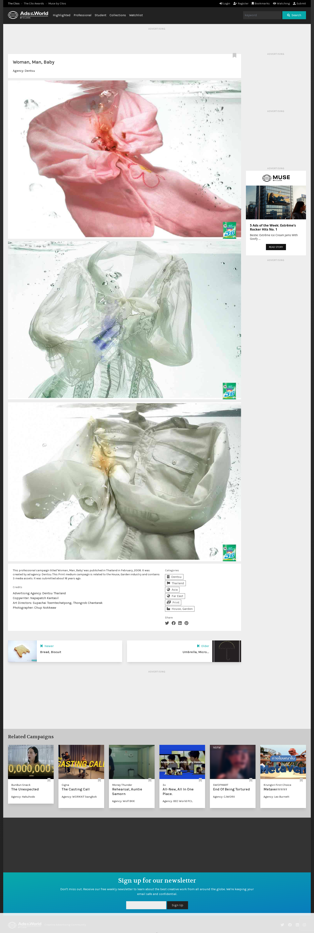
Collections (118, 15)
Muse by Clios (57, 3)
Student (100, 15)
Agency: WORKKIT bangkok (79, 796)
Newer (47, 646)
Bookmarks (261, 3)
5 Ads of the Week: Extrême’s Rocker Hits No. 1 (273, 227)
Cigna (65, 785)
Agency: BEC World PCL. (178, 801)
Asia (172, 589)
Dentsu (30, 71)
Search (294, 15)
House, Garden (180, 609)
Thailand (175, 583)
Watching (281, 3)
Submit (299, 3)
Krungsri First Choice (277, 785)
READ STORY (276, 247)
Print (173, 602)
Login (224, 3)
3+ (164, 785)
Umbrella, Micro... (196, 652)
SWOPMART (220, 785)
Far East (175, 596)
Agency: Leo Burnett (276, 796)
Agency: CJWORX (224, 796)
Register (241, 3)
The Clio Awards (34, 3)
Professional (83, 15)
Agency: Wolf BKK (123, 801)
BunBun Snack (20, 785)
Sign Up (177, 905)
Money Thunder (122, 785)
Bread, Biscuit (50, 652)
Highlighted (61, 15)
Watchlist (136, 15)
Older (203, 646)
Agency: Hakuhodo (23, 796)
